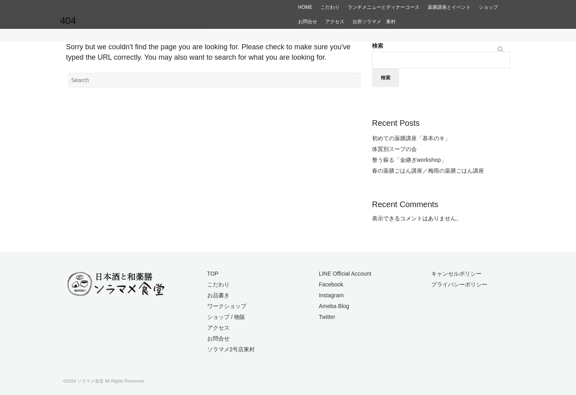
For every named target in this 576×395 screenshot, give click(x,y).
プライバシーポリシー (459, 284)
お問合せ (218, 338)
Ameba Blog (334, 306)
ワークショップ (226, 306)
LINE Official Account (345, 273)
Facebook (331, 284)
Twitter (327, 317)
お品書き (218, 295)
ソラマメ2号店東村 (231, 349)
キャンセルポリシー (456, 273)
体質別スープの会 (394, 149)
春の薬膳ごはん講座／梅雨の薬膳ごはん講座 (428, 170)
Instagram (331, 295)
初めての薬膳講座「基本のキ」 (411, 138)
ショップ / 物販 (226, 317)
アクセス (218, 327)
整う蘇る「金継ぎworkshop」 (409, 160)
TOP (213, 273)
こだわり (218, 284)
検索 (377, 45)
